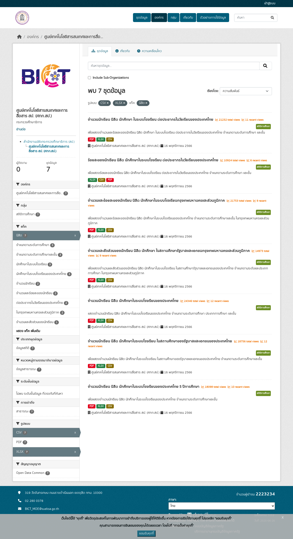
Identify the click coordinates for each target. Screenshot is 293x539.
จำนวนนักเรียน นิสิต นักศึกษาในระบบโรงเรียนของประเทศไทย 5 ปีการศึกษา (144, 387)
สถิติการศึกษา (263, 126)
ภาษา (172, 499)
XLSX (101, 139)
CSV (110, 139)
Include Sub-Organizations (108, 77)
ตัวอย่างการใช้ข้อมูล (213, 17)
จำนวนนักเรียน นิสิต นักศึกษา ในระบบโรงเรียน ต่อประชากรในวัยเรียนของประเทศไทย (151, 120)
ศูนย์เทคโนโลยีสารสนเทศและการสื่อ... (73, 37)
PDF (92, 139)
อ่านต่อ (20, 129)
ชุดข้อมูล (141, 17)
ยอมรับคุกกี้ (146, 533)
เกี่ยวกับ (188, 17)
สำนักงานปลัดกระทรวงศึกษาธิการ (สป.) (49, 142)
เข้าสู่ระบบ (269, 3)
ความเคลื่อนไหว (149, 51)
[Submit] (273, 18)
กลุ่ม (173, 17)
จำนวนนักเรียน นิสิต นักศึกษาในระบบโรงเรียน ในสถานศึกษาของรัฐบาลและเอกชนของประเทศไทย (160, 341)
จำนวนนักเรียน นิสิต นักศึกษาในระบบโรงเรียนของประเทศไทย (133, 301)
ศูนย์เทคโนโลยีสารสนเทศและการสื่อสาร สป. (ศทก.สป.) (49, 149)
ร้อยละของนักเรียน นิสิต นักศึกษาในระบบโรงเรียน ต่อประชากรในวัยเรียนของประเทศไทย (153, 160)
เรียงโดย (212, 91)
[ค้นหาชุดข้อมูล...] (255, 18)
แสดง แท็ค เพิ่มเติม (28, 331)
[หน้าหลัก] (19, 37)
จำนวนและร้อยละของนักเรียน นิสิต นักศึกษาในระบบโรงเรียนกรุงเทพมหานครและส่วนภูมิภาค (157, 201)
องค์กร (159, 17)
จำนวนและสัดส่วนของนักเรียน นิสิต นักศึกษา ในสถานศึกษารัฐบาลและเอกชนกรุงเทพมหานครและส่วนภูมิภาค (169, 251)
